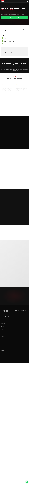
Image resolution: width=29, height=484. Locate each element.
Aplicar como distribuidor (14, 17)
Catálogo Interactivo (3, 344)
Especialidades (3, 333)
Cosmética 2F (2, 336)
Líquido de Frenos (3, 320)
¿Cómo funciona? (14, 20)
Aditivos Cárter (3, 323)
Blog (1, 341)
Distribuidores (2, 350)
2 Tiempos (2, 329)
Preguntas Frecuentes (3, 343)
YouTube (14, 361)
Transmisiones (2, 326)
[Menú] (27, 1)
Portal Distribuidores (3, 353)
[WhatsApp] (27, 482)
